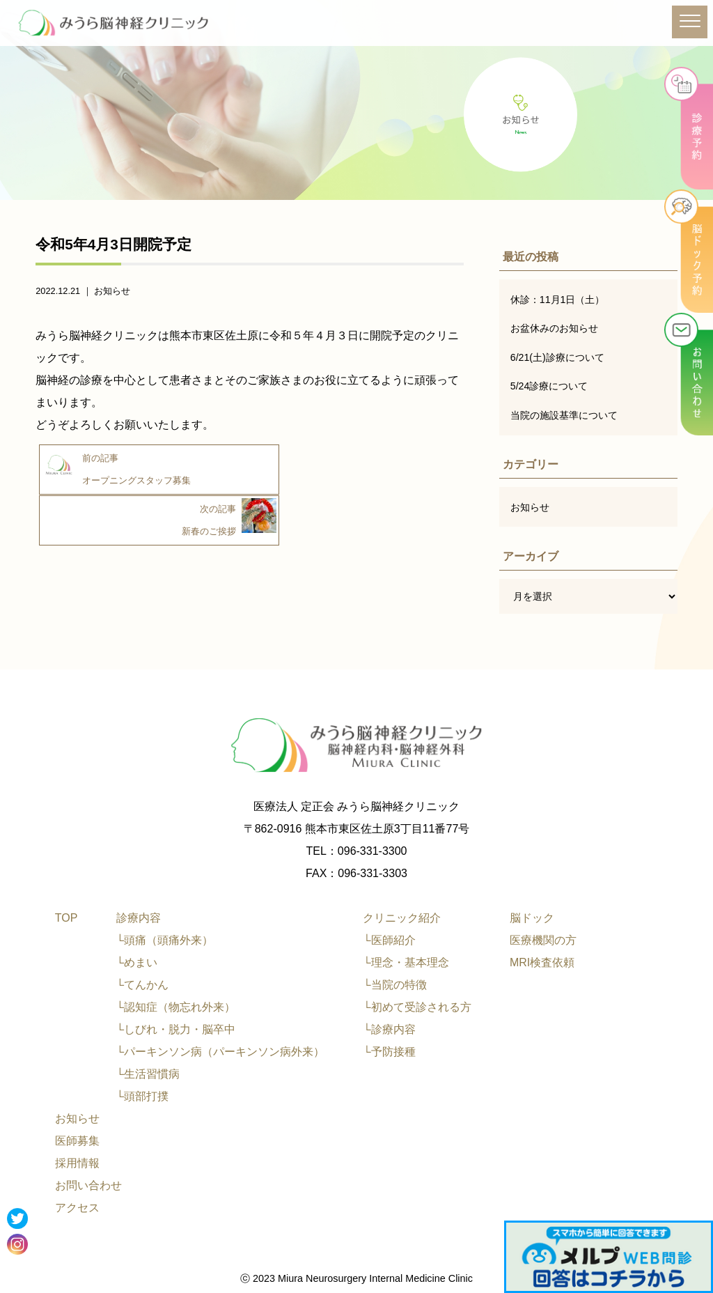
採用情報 (77, 1163)
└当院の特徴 (394, 985)
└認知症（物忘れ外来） (175, 1007)
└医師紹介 (389, 940)
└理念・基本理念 (405, 962)
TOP (66, 918)
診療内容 (138, 918)
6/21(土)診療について (557, 357)
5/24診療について (549, 386)
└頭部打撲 (142, 1096)
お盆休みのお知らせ (554, 328)
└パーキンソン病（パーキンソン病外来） (220, 1052)
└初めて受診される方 (417, 1007)
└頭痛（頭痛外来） (164, 940)
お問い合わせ (88, 1185)
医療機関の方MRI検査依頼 (543, 951)
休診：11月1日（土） (557, 299)
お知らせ (112, 291)
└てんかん (142, 985)
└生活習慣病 (148, 1074)
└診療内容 (389, 1029)
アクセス (77, 1208)
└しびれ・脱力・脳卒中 (175, 1029)
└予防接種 (389, 1052)
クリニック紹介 (402, 918)
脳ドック (532, 918)
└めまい (136, 962)
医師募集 (77, 1141)
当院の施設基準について (564, 415)
